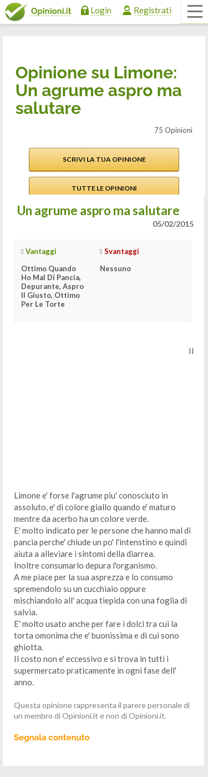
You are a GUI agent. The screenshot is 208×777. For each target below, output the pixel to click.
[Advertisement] (97, 414)
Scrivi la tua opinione (104, 159)
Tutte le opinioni (104, 188)
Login (100, 10)
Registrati (152, 10)
